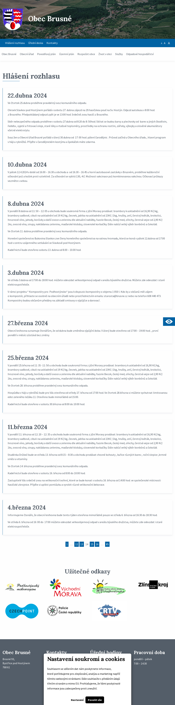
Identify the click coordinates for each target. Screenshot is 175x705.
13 (81, 544)
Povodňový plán (46, 54)
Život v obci (105, 54)
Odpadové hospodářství (140, 54)
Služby (119, 54)
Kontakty (52, 43)
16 (97, 544)
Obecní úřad (27, 54)
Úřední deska (35, 43)
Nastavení (77, 700)
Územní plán (66, 54)
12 (76, 544)
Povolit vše (95, 700)
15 (92, 544)
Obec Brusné (9, 54)
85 (107, 544)
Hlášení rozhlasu (15, 43)
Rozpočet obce (86, 54)
